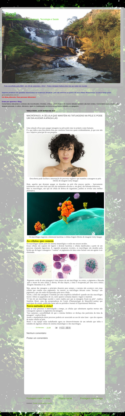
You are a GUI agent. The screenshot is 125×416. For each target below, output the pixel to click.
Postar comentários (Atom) (42, 403)
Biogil (10, 14)
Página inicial (65, 398)
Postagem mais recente (38, 398)
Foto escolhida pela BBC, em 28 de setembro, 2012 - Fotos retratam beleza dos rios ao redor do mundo (45, 86)
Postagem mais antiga (91, 398)
